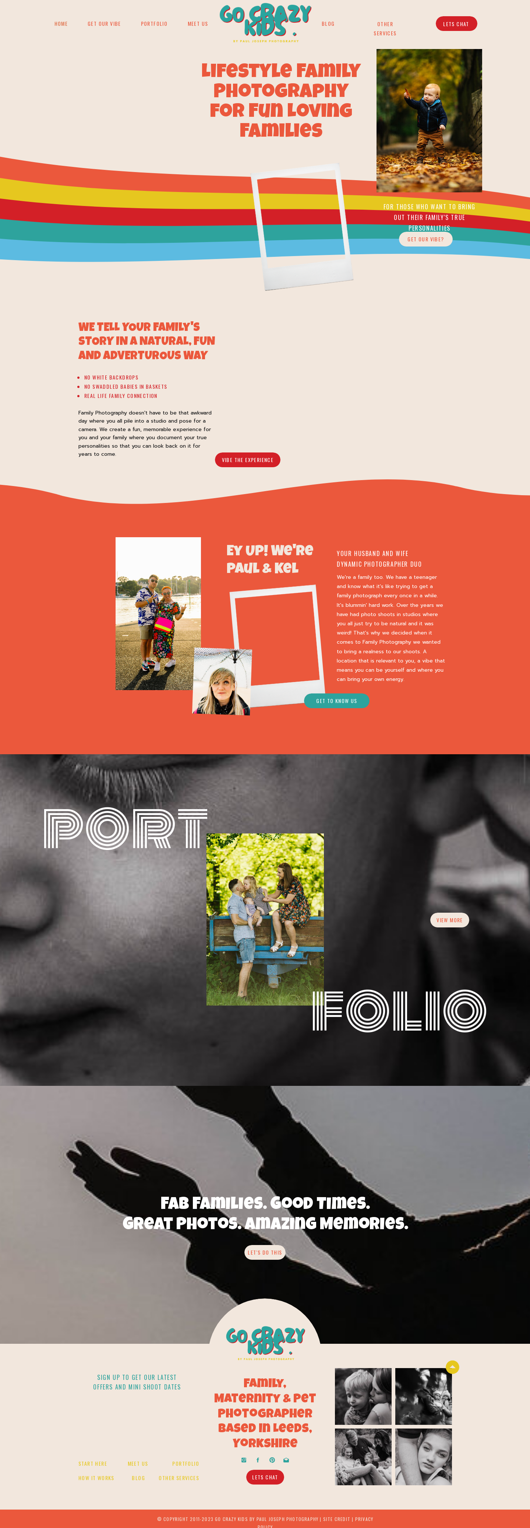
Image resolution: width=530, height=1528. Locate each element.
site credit (336, 1519)
